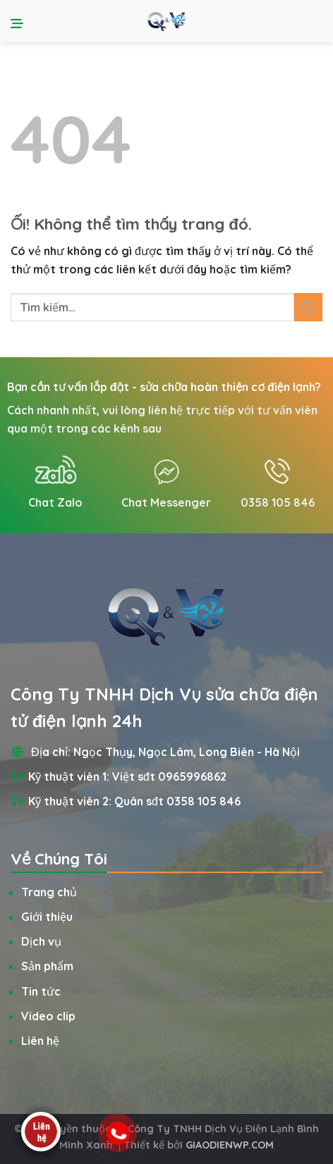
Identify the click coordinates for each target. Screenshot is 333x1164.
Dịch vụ (41, 941)
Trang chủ (49, 892)
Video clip (48, 1016)
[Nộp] (308, 307)
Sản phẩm (47, 966)
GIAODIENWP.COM (230, 1145)
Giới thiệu (47, 917)
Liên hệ (40, 1041)
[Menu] (19, 21)
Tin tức (41, 991)
